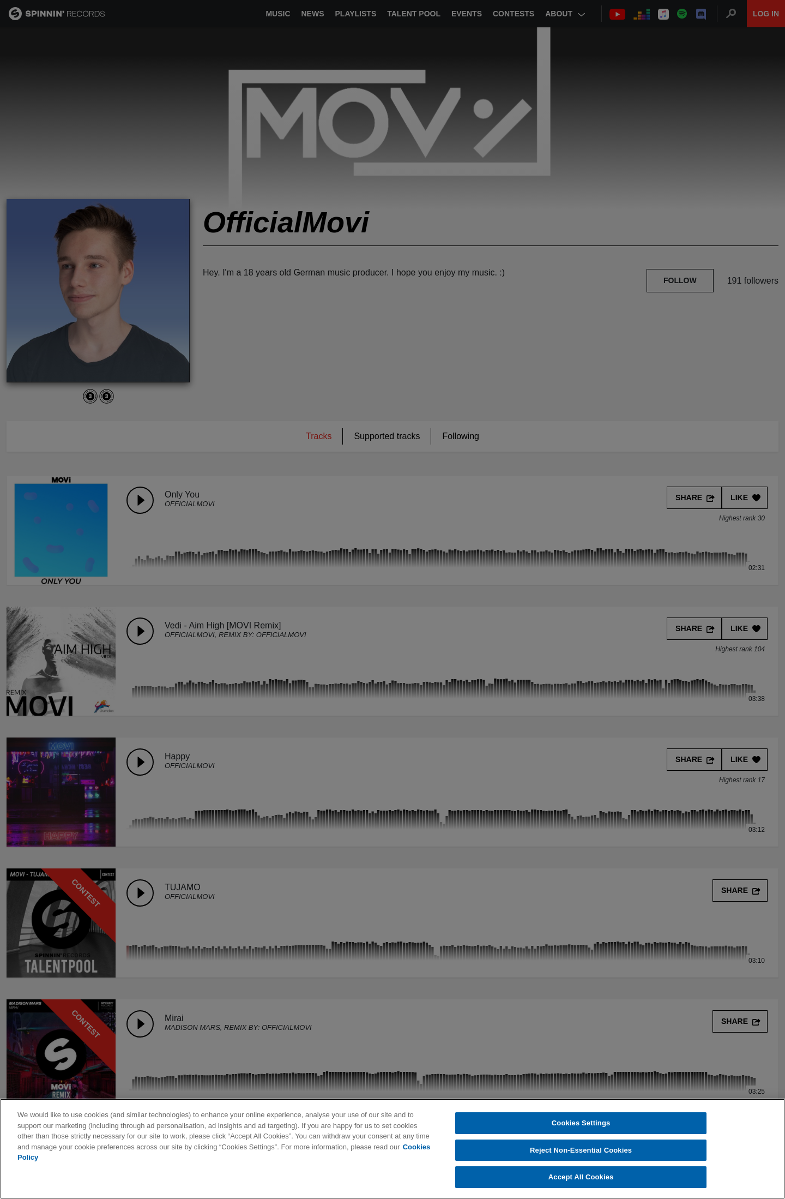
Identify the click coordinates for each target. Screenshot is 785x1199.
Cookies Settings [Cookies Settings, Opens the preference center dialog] (581, 1123)
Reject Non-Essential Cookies (581, 1150)
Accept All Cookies (581, 1177)
